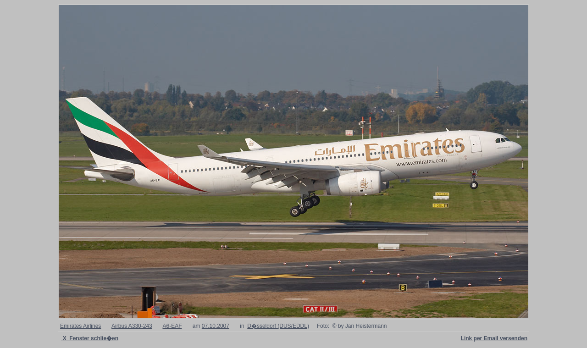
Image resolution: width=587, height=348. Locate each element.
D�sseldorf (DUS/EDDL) (278, 326)
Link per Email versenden (494, 338)
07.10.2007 (215, 326)
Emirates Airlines (80, 326)
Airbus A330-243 (131, 326)
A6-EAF (172, 326)
